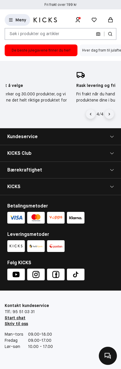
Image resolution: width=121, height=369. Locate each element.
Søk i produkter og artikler (34, 33)
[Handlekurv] (110, 20)
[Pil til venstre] (91, 114)
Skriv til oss (16, 323)
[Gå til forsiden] (45, 20)
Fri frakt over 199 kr (60, 4)
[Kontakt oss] (108, 356)
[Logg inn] (78, 20)
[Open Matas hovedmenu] (17, 20)
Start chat (15, 317)
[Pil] (109, 114)
